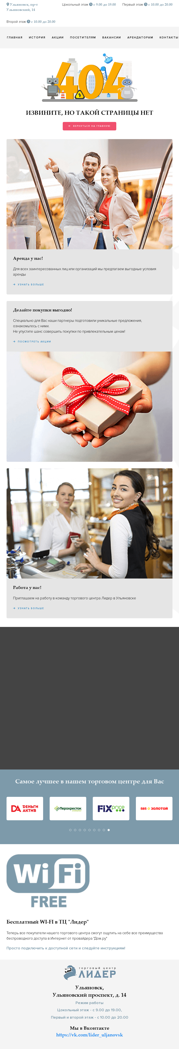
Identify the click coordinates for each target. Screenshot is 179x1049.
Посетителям (83, 37)
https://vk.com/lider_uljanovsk (89, 1035)
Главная (15, 37)
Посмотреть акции (32, 341)
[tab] (70, 830)
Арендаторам (140, 37)
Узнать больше (28, 284)
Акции (58, 37)
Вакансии (111, 37)
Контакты (169, 37)
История (37, 37)
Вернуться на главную (89, 126)
